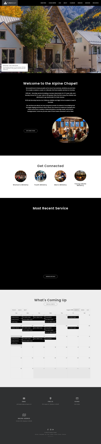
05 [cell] (55, 325)
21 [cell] (78, 347)
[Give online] (77, 398)
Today (14, 310)
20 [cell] (66, 347)
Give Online (77, 404)
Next (25, 310)
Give (60, 3)
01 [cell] (89, 315)
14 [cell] (78, 336)
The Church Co (50, 436)
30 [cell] (66, 315)
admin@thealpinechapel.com (24, 404)
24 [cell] (32, 358)
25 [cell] (43, 358)
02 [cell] (21, 325)
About (65, 3)
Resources (96, 3)
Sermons (80, 3)
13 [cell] (66, 336)
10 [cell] (32, 336)
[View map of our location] (50, 398)
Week (82, 310)
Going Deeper (52, 3)
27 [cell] (32, 315)
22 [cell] (89, 347)
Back (20, 310)
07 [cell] (78, 325)
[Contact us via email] (24, 398)
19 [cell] (55, 347)
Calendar (72, 3)
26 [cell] (21, 315)
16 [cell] (21, 347)
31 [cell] (78, 315)
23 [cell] (21, 358)
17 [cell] (32, 347)
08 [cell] (89, 325)
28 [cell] (43, 315)
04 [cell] (43, 325)
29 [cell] (55, 315)
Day (88, 310)
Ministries (43, 3)
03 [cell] (32, 325)
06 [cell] (66, 325)
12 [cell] (55, 336)
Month (76, 310)
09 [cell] (21, 336)
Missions (87, 3)
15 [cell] (89, 336)
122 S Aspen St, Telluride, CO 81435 (50, 404)
